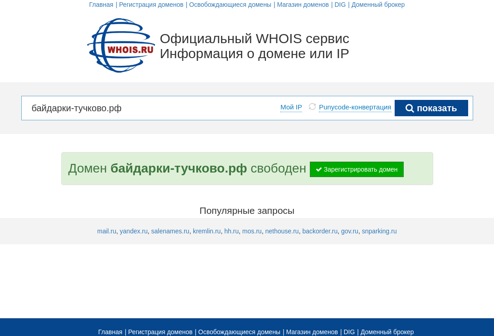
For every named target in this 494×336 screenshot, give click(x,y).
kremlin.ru (206, 231)
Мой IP (291, 107)
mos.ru (252, 231)
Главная (101, 4)
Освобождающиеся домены (230, 4)
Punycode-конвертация (355, 107)
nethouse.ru (282, 231)
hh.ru (231, 231)
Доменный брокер (378, 4)
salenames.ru (170, 231)
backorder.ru (319, 231)
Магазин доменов (303, 4)
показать (431, 108)
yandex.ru (133, 231)
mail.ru (106, 231)
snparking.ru (379, 231)
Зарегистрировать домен (357, 169)
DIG (340, 4)
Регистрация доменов (151, 4)
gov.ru (349, 231)
